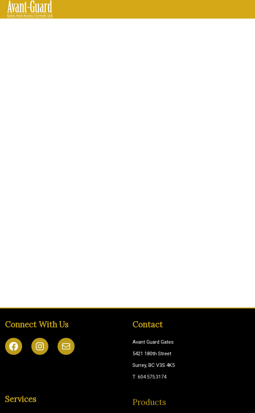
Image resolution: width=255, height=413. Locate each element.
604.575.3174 (152, 377)
